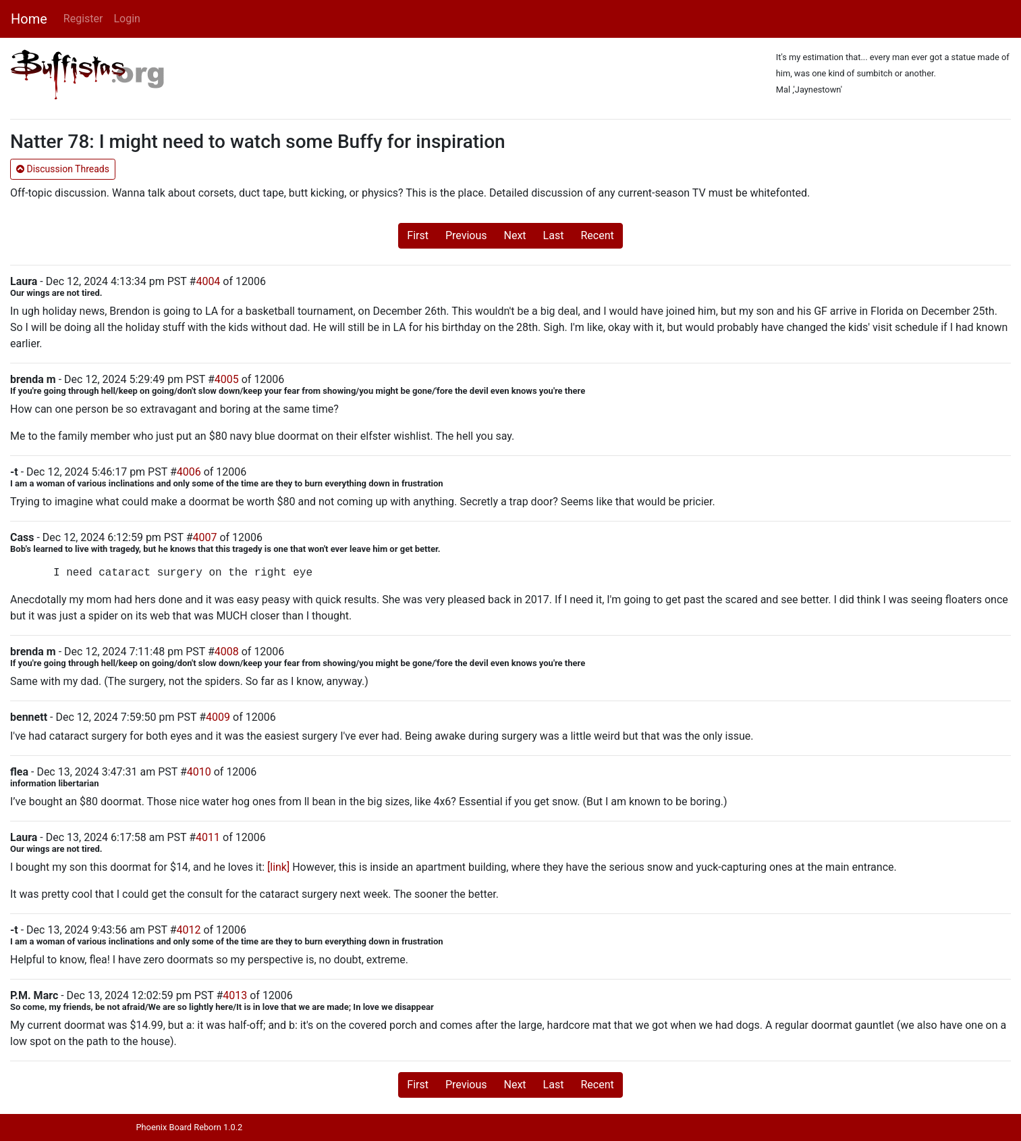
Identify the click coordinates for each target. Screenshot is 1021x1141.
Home (29, 19)
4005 (227, 379)
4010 (199, 771)
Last (553, 235)
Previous (466, 235)
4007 (205, 537)
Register (83, 18)
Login (126, 18)
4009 (218, 717)
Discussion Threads (62, 168)
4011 (208, 837)
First (418, 235)
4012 (188, 929)
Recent (596, 235)
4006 (189, 471)
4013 (235, 995)
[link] (278, 867)
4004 (208, 281)
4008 (227, 651)
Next (515, 235)
